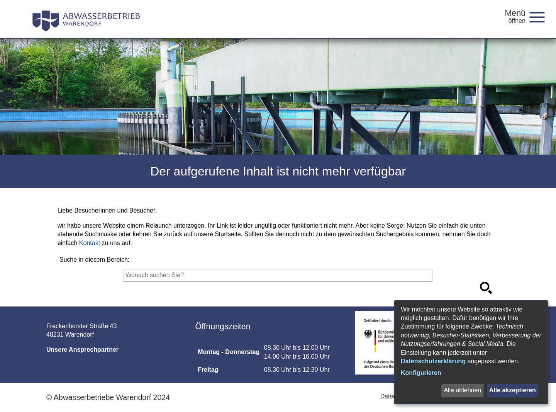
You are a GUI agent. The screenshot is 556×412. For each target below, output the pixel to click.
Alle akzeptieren (512, 390)
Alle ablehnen (462, 390)
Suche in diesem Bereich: (94, 259)
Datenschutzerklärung (433, 361)
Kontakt (89, 243)
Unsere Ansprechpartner (82, 349)
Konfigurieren (421, 372)
